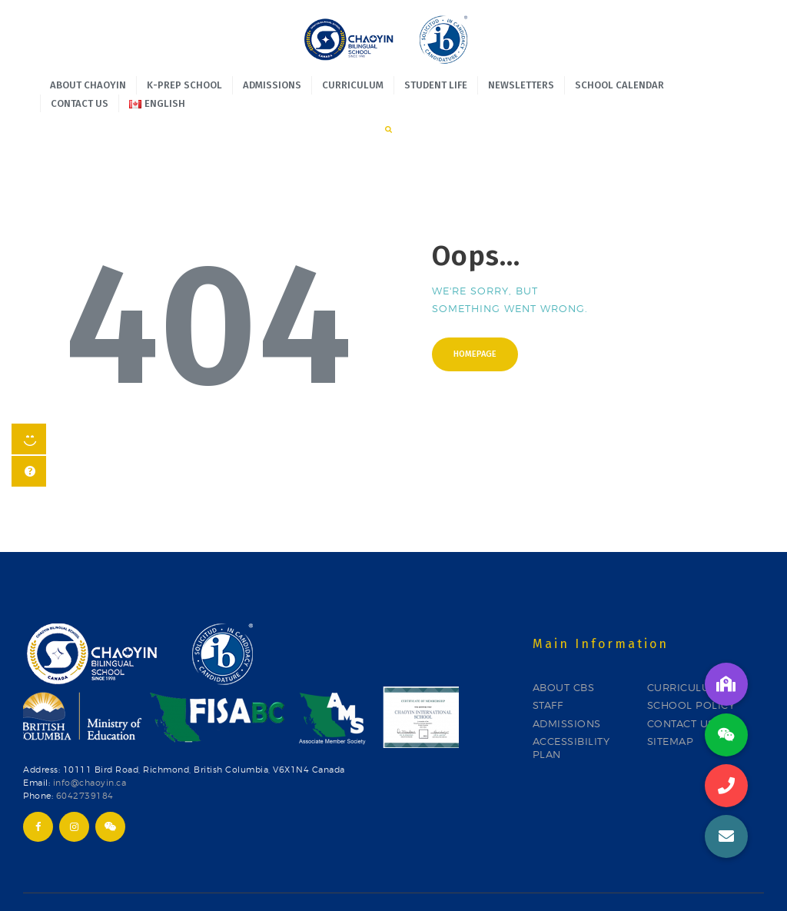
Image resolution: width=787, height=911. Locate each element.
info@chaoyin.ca (90, 742)
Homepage (474, 314)
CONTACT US (681, 683)
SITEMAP (670, 701)
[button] (726, 836)
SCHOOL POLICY (691, 665)
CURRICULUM (683, 647)
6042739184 (85, 755)
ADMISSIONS (567, 683)
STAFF (548, 665)
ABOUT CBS (564, 647)
